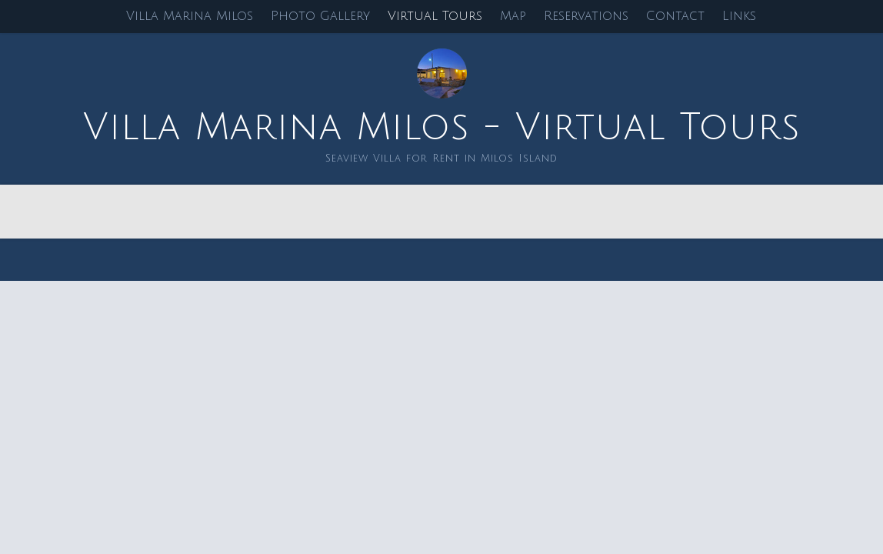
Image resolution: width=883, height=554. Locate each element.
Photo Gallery (320, 16)
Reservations (586, 16)
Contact (675, 16)
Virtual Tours (435, 16)
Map (513, 16)
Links (739, 16)
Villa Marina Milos (189, 16)
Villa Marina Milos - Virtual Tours (441, 128)
